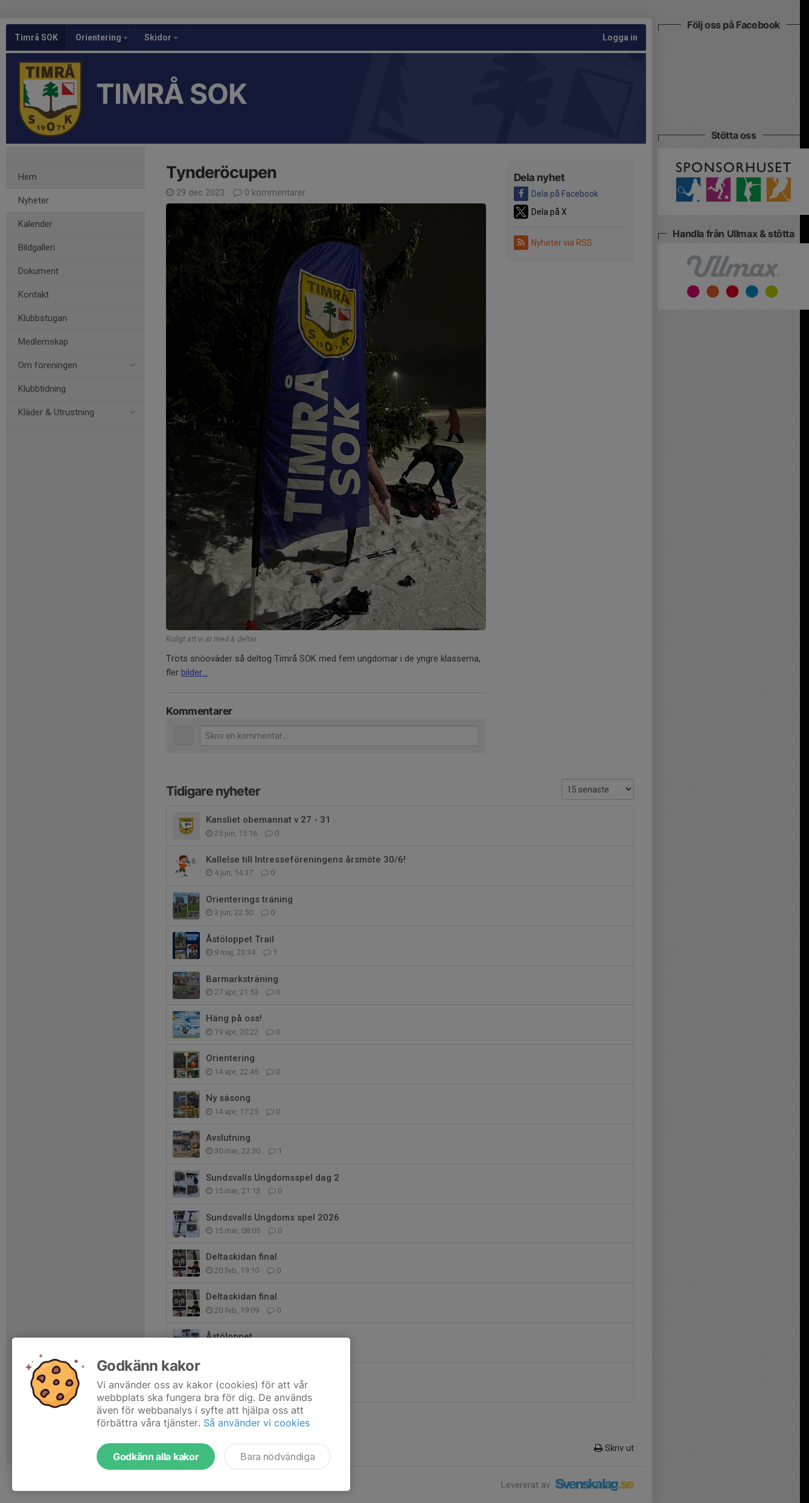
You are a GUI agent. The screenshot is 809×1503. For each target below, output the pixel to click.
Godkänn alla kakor (156, 1456)
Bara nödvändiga (277, 1456)
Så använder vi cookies (256, 1423)
